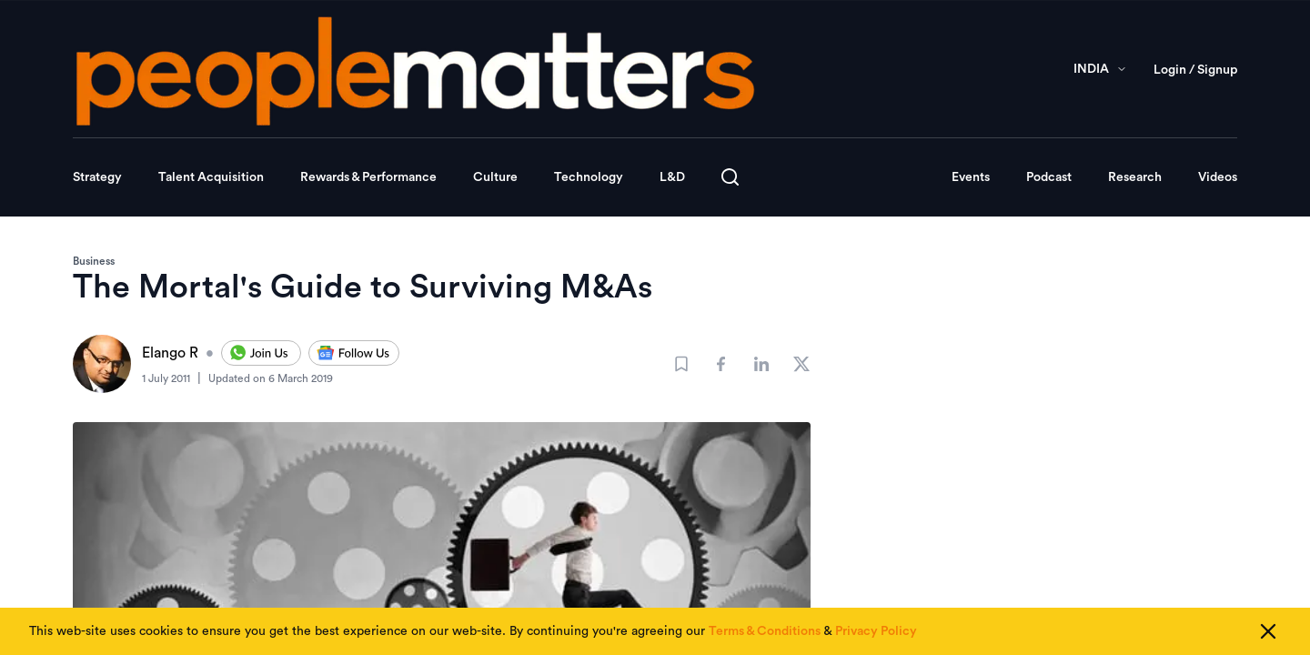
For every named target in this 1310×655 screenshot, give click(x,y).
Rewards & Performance (368, 177)
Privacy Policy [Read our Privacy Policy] (876, 632)
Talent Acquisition (211, 177)
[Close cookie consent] (1268, 632)
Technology (588, 177)
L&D (672, 177)
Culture (495, 177)
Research (1135, 177)
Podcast (1049, 177)
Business (94, 261)
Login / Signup (1195, 70)
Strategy (97, 177)
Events (971, 177)
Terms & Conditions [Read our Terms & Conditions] (765, 632)
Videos (1217, 177)
